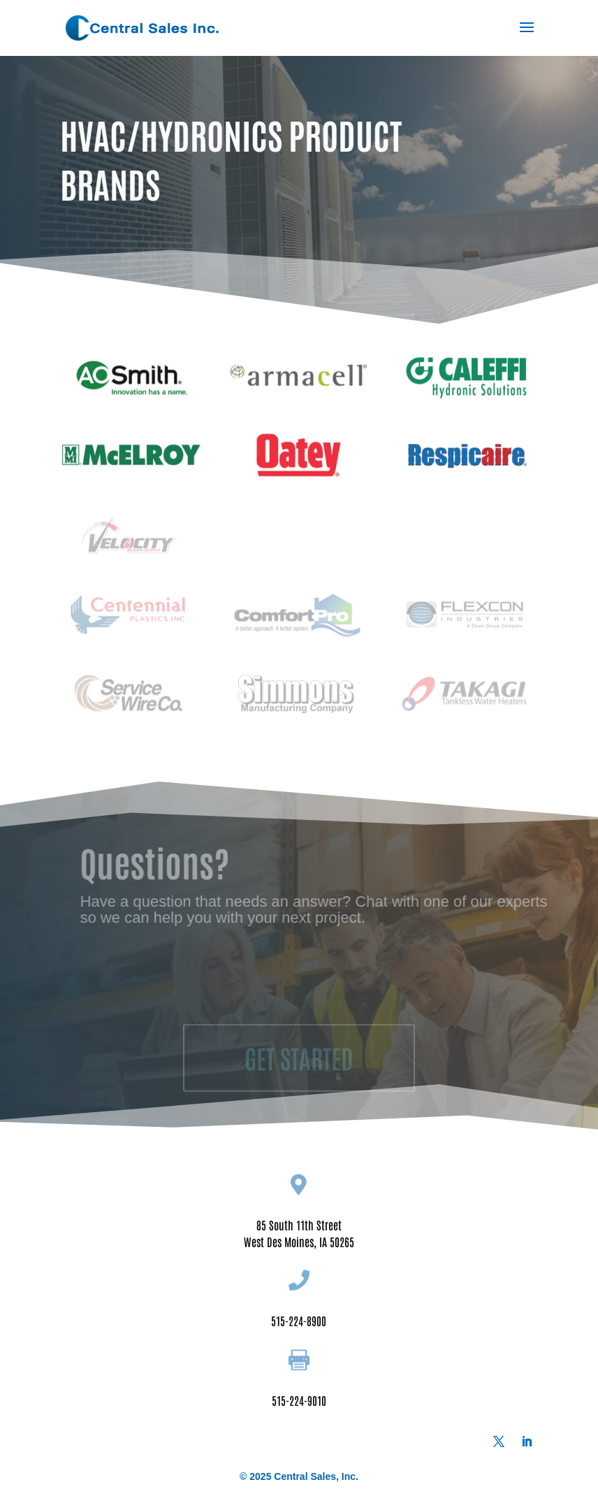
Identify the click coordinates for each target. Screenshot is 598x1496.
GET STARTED (299, 1070)
